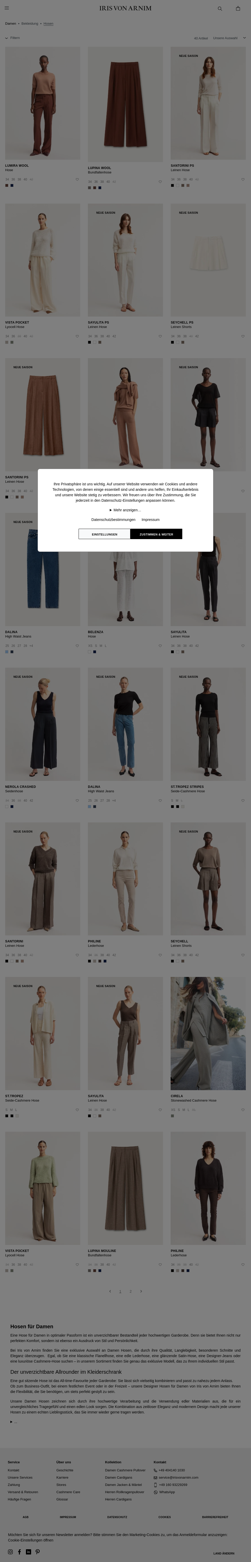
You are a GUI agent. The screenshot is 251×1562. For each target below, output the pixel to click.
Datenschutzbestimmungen (114, 520)
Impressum (150, 520)
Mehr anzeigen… (127, 510)
